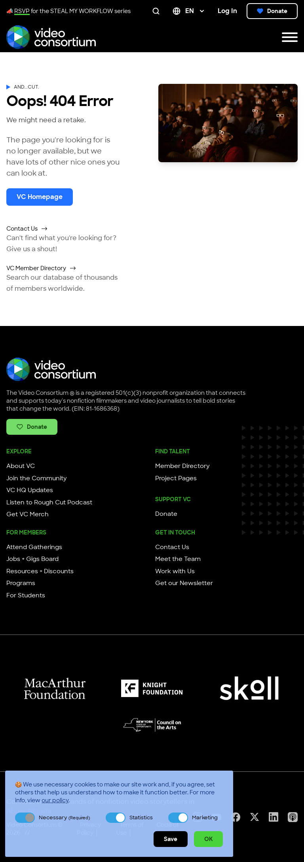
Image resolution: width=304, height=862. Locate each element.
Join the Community (36, 478)
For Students (25, 595)
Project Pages (176, 478)
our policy (55, 800)
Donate (272, 11)
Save (170, 839)
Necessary (64, 817)
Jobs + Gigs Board (32, 559)
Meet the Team (178, 559)
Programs (20, 583)
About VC (20, 466)
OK (208, 839)
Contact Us (27, 228)
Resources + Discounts (40, 571)
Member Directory (182, 466)
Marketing (205, 817)
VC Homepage (40, 197)
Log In (227, 11)
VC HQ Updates (29, 490)
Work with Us (175, 571)
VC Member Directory (41, 268)
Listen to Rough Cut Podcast (49, 502)
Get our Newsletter (184, 583)
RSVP (22, 11)
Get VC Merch (27, 514)
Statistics (141, 817)
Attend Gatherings (34, 547)
